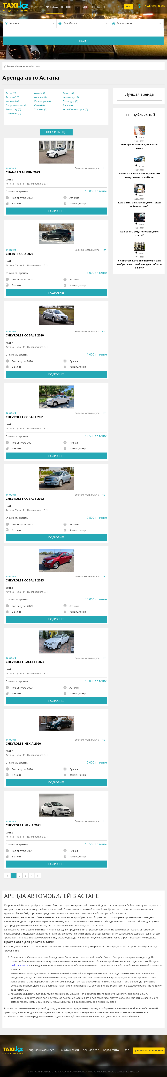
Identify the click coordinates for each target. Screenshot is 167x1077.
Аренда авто (54, 6)
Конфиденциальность (41, 1050)
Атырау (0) (40, 97)
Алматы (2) (69, 93)
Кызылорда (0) (43, 101)
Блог (85, 6)
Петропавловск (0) (16, 105)
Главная (37, 6)
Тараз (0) (68, 105)
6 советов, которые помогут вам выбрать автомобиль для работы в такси (139, 264)
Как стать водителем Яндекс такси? (139, 233)
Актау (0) (11, 93)
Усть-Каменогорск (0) (75, 109)
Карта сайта (111, 1050)
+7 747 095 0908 (153, 6)
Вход (128, 6)
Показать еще (56, 132)
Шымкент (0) (13, 113)
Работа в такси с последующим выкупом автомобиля (139, 175)
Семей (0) (40, 105)
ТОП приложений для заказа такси (139, 146)
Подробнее (56, 211)
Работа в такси (69, 1050)
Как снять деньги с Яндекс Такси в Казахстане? (139, 204)
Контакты (98, 6)
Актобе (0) (40, 93)
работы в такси (19, 965)
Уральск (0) (40, 109)
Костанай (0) (13, 101)
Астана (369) (13, 97)
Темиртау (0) (13, 109)
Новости (72, 6)
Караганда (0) (71, 97)
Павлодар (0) (70, 101)
